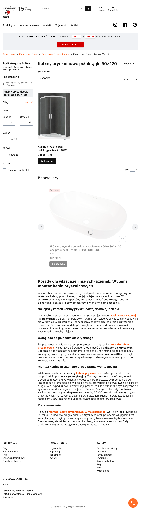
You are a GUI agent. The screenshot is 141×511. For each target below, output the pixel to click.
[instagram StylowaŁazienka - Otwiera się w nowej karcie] (115, 24)
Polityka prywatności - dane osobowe (22, 493)
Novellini (12, 139)
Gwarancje (102, 457)
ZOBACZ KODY (70, 44)
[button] (88, 8)
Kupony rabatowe (106, 461)
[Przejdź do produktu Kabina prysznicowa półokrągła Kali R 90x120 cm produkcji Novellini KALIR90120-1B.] (54, 116)
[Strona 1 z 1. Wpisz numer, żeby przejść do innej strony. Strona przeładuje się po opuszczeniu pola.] (132, 79)
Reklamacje (55, 454)
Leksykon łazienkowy (14, 457)
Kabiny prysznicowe (28, 54)
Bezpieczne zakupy (107, 448)
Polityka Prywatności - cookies (18, 490)
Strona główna (9, 54)
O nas (6, 487)
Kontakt (7, 484)
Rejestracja (55, 451)
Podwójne (13, 154)
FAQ (5, 454)
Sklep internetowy (67, 507)
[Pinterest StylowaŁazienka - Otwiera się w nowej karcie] (134, 24)
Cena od (7, 116)
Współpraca (103, 470)
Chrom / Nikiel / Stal (18, 170)
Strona (127, 79)
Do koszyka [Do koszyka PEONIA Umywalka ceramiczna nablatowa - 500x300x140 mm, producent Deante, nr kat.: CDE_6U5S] (58, 264)
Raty (99, 464)
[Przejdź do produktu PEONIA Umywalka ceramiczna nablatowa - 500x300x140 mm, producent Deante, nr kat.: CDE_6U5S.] (88, 215)
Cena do (24, 116)
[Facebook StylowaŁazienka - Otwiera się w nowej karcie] (125, 24)
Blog (5, 448)
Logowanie (55, 448)
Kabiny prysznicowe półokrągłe (55, 54)
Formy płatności (105, 454)
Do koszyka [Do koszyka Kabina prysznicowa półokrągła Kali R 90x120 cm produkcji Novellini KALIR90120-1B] (47, 161)
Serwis (100, 467)
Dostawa (101, 451)
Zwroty (53, 457)
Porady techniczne (12, 461)
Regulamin (8, 497)
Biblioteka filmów (11, 451)
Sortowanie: (44, 71)
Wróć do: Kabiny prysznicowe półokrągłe (17, 84)
